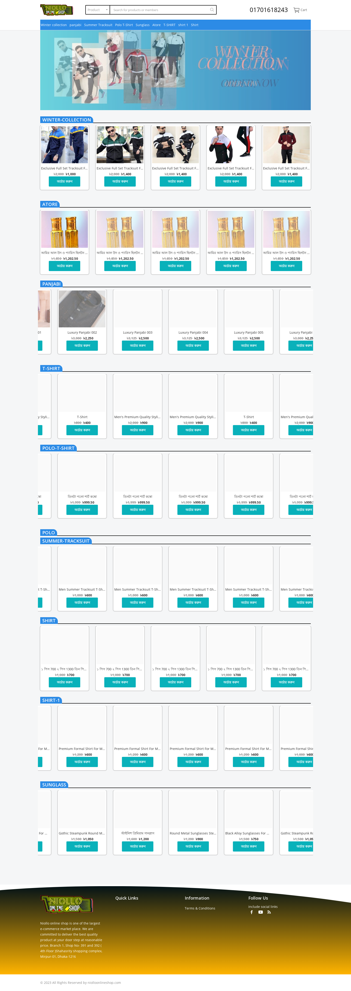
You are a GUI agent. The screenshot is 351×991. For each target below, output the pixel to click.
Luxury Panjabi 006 (64, 332)
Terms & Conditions (200, 908)
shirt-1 (51, 700)
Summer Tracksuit (98, 25)
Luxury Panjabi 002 (175, 332)
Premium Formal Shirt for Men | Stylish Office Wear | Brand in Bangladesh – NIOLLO (120, 748)
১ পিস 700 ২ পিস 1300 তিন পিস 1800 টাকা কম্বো (64, 669)
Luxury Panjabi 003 (231, 332)
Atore (156, 25)
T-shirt (175, 417)
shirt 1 (183, 25)
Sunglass (143, 25)
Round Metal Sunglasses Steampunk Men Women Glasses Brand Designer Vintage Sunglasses (64, 833)
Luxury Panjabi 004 (286, 332)
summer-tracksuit (66, 541)
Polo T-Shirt (124, 25)
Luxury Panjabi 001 (120, 332)
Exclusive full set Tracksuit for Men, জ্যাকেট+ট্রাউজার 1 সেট (64, 168)
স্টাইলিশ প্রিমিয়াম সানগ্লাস (231, 833)
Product (94, 10)
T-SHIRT (169, 25)
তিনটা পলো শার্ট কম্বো (64, 496)
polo (48, 532)
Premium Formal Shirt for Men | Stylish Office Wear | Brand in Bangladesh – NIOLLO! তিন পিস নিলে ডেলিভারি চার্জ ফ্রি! (64, 748)
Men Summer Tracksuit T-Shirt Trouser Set (64, 589)
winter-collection (66, 120)
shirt (49, 620)
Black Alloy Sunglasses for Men (120, 833)
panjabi (75, 25)
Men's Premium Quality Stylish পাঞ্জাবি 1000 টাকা (64, 417)
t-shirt (51, 368)
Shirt (194, 25)
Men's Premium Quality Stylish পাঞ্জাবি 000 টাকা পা (120, 417)
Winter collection (54, 25)
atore (50, 204)
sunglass (54, 785)
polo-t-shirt (58, 448)
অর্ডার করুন (64, 181)
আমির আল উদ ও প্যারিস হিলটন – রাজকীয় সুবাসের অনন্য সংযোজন (64, 253)
